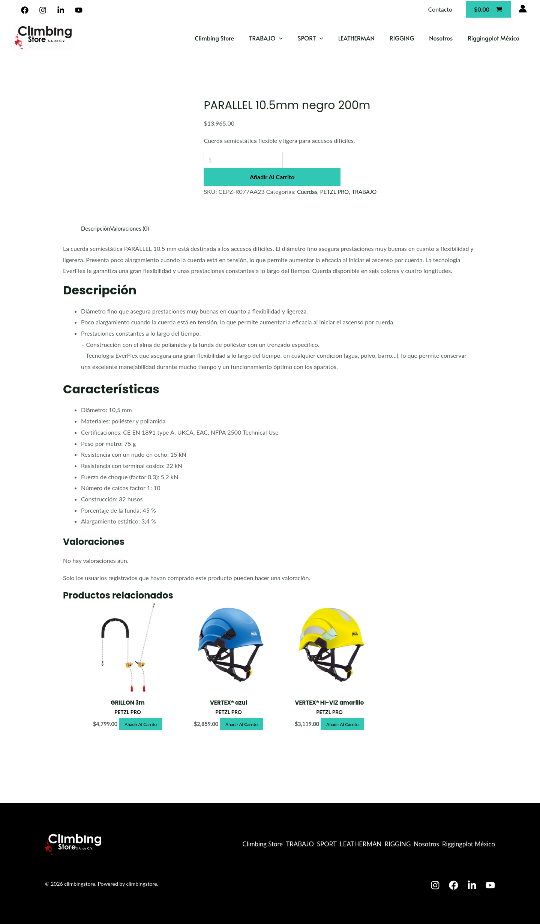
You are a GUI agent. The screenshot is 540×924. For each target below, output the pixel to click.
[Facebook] (25, 10)
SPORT (310, 38)
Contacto (440, 9)
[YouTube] (78, 10)
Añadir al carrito (272, 177)
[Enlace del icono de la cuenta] (523, 8)
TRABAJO (266, 38)
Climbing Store (214, 38)
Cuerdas (307, 192)
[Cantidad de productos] (246, 160)
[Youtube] (490, 885)
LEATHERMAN (356, 38)
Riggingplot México (493, 38)
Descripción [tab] (96, 228)
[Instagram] (43, 10)
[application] (279, 38)
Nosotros (441, 38)
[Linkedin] (61, 10)
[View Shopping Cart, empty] (488, 9)
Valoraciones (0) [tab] (133, 228)
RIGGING (402, 38)
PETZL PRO (336, 192)
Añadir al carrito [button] (141, 725)
